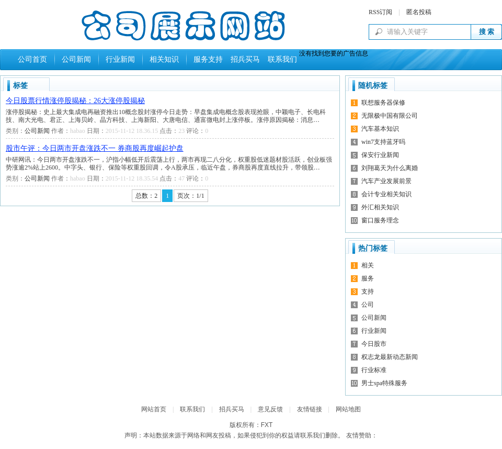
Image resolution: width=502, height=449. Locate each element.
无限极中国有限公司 (389, 115)
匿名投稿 (418, 12)
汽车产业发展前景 (386, 181)
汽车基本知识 (380, 128)
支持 (367, 291)
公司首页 (32, 59)
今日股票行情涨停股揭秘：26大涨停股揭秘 (75, 101)
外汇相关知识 (380, 207)
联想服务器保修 (383, 102)
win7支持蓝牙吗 (383, 141)
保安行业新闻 (380, 155)
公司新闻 (76, 59)
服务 (367, 278)
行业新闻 (120, 59)
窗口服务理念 (380, 220)
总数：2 (146, 195)
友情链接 (309, 409)
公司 (367, 304)
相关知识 (164, 59)
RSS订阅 (380, 12)
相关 (367, 265)
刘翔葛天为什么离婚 (389, 168)
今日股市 (373, 343)
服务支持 (208, 59)
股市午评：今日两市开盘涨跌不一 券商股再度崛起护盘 (95, 148)
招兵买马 (243, 59)
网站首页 (153, 409)
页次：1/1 (190, 195)
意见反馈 (270, 409)
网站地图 (348, 409)
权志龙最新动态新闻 (389, 357)
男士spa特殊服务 (384, 383)
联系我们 (280, 59)
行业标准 (373, 370)
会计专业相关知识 (386, 194)
